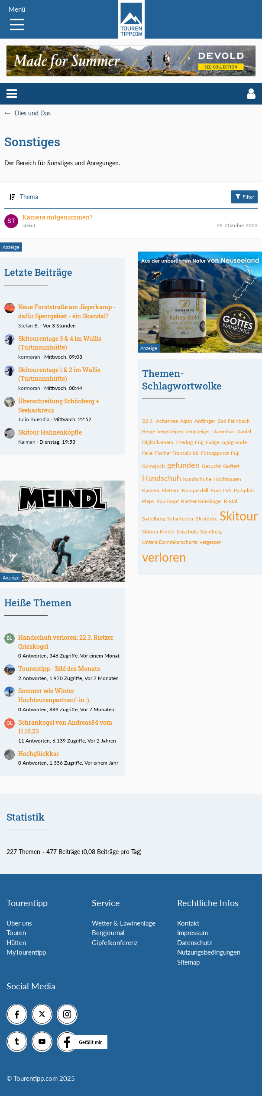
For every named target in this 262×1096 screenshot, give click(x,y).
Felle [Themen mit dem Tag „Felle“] (147, 453)
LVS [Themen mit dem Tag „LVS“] (227, 490)
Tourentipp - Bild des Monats (59, 668)
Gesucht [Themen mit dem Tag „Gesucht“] (211, 466)
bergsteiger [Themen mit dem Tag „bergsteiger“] (197, 431)
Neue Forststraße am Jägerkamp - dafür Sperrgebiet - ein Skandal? (67, 311)
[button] (11, 94)
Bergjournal (108, 932)
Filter (244, 196)
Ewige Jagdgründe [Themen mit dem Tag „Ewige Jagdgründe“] (226, 442)
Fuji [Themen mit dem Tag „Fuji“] (235, 453)
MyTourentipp (26, 952)
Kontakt (188, 923)
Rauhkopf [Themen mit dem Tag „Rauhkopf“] (167, 501)
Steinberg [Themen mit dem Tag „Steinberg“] (211, 531)
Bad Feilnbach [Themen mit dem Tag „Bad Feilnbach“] (233, 421)
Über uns (19, 923)
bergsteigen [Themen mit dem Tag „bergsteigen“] (170, 431)
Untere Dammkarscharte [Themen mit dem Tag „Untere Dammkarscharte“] (169, 542)
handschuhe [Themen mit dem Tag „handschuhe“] (197, 479)
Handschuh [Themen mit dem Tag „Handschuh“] (161, 478)
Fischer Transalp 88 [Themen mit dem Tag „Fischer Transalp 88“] (177, 453)
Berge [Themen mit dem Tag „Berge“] (148, 431)
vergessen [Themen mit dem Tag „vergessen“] (211, 542)
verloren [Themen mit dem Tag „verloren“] (164, 557)
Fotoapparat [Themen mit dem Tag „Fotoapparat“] (215, 453)
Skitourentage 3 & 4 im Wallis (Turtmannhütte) (59, 343)
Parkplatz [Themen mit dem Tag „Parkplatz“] (244, 490)
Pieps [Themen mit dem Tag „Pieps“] (148, 501)
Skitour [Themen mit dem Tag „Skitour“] (239, 515)
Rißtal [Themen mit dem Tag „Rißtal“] (230, 501)
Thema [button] (29, 196)
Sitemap (188, 962)
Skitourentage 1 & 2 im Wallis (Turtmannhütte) (59, 374)
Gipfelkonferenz (115, 942)
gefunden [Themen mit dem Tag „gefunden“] (183, 465)
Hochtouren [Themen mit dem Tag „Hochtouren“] (227, 479)
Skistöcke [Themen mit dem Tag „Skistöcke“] (206, 518)
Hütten (16, 942)
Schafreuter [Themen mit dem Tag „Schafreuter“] (180, 518)
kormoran (29, 356)
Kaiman (27, 441)
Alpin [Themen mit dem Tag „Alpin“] (186, 421)
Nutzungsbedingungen (208, 952)
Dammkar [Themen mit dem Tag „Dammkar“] (223, 431)
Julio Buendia (33, 419)
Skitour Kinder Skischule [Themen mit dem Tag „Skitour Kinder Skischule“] (170, 531)
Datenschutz (194, 942)
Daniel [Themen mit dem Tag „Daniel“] (243, 431)
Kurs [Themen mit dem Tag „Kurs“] (215, 490)
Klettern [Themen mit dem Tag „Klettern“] (171, 490)
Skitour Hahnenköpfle (50, 432)
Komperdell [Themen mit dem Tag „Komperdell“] (195, 490)
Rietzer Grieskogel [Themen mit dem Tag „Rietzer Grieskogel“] (201, 501)
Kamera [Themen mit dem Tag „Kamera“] (150, 490)
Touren (16, 932)
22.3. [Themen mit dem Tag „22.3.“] (148, 421)
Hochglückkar (38, 753)
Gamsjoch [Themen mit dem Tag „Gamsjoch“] (153, 466)
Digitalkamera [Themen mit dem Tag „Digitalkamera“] (157, 442)
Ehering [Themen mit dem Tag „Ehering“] (184, 442)
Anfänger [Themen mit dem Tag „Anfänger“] (204, 421)
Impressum (192, 932)
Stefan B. (28, 325)
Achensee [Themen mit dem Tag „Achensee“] (167, 421)
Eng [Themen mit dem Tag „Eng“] (199, 442)
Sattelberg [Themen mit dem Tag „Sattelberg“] (153, 518)
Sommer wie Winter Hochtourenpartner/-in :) (53, 695)
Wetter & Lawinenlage (123, 923)
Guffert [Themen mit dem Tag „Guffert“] (231, 466)
